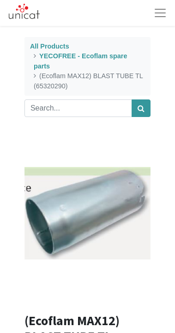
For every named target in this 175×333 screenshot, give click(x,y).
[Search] (141, 108)
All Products (49, 46)
